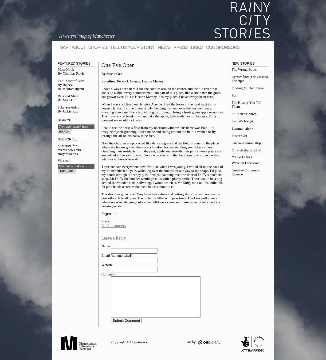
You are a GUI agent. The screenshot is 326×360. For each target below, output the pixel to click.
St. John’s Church (244, 114)
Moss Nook (66, 69)
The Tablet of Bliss (71, 81)
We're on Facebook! (246, 163)
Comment (108, 274)
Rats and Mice (68, 96)
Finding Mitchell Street (248, 88)
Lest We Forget (242, 121)
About (79, 47)
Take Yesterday (68, 107)
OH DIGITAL (209, 342)
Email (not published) (117, 255)
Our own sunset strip (246, 143)
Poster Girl (239, 136)
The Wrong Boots (244, 69)
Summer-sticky (242, 128)
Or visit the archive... (247, 150)
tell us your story (132, 47)
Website (107, 265)
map (63, 47)
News (164, 47)
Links (197, 47)
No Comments (114, 225)
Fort (235, 95)
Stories (98, 47)
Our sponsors (223, 47)
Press (180, 47)
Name (106, 246)
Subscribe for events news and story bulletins (69, 150)
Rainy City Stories (242, 20)
